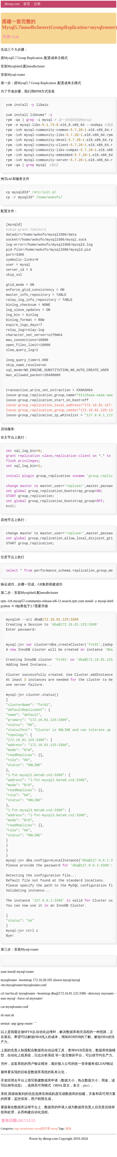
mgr (16, 1128)
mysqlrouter (27, 1128)
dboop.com (12, 4)
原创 (68, 1128)
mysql (54, 1128)
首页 (26, 4)
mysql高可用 (42, 1128)
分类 (37, 4)
